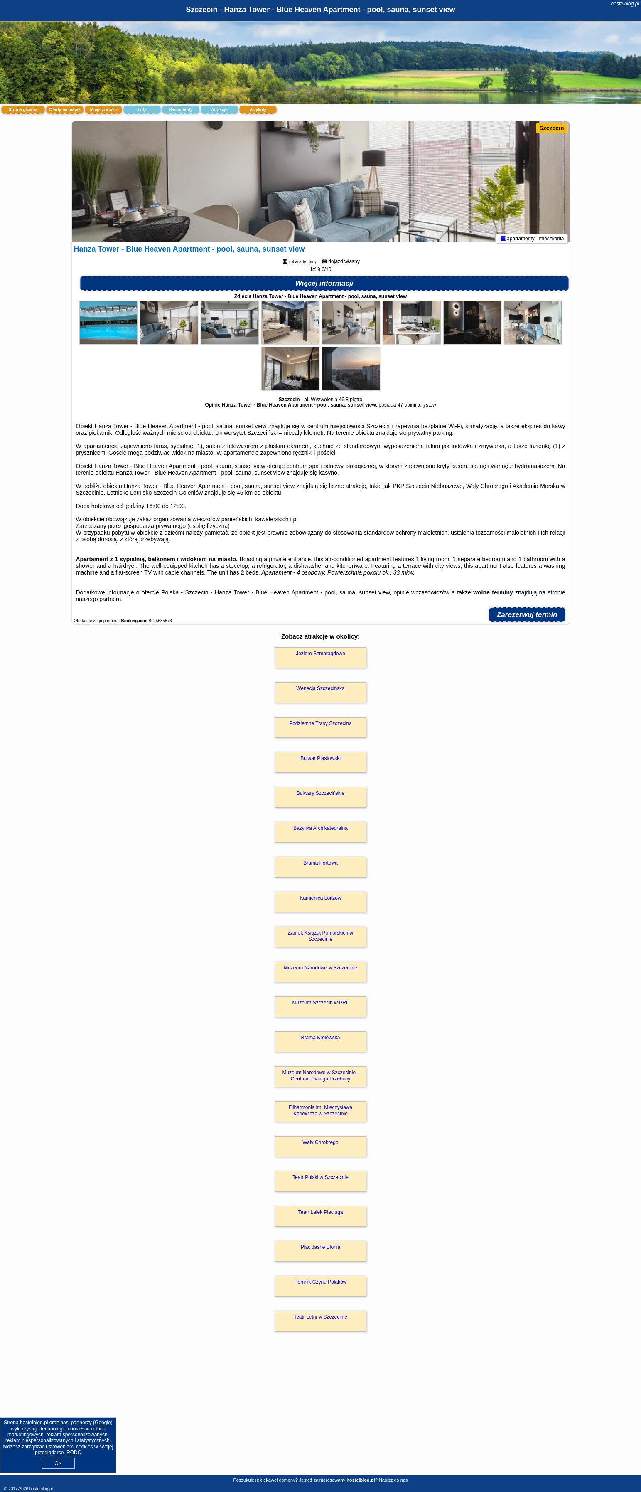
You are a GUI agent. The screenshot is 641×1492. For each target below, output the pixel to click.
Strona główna (23, 109)
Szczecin (551, 128)
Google (103, 1422)
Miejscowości (103, 109)
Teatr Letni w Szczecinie (320, 1321)
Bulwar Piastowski (320, 762)
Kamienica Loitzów (320, 902)
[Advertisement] (320, 1414)
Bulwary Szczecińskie (320, 797)
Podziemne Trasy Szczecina (320, 727)
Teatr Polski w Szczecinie (320, 1181)
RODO (73, 1452)
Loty (142, 109)
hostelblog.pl (625, 4)
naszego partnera (98, 603)
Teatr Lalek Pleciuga (320, 1216)
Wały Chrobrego (320, 1146)
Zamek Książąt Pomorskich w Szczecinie (320, 940)
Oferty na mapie (65, 109)
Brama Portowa (320, 867)
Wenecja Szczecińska (320, 692)
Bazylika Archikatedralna (320, 832)
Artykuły (258, 109)
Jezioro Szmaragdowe (320, 658)
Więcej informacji (324, 287)
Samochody (181, 109)
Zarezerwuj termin (527, 619)
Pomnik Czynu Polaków (320, 1286)
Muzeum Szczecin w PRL (320, 1007)
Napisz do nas (393, 1479)
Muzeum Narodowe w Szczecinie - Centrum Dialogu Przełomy (320, 1079)
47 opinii (407, 409)
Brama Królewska (320, 1042)
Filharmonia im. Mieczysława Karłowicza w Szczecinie (320, 1114)
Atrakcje (219, 109)
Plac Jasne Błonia (320, 1251)
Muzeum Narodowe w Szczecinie (320, 972)
